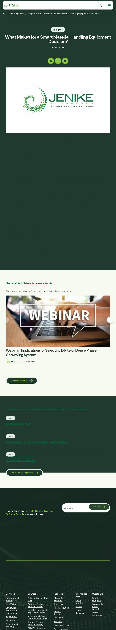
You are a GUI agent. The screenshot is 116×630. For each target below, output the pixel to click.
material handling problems (55, 252)
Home (4, 13)
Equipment (11, 617)
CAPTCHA (66, 516)
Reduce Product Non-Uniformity (36, 624)
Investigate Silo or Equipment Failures (37, 617)
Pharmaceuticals (62, 608)
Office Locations (97, 614)
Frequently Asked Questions (97, 607)
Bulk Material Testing (12, 599)
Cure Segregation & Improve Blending (37, 612)
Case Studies (79, 602)
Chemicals (59, 604)
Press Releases (80, 612)
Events (79, 607)
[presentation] (82, 524)
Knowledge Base (16, 13)
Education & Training (12, 626)
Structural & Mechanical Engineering (12, 611)
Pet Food (58, 618)
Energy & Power (62, 626)
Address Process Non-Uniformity (36, 605)
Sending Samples (96, 599)
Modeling (10, 621)
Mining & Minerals (58, 599)
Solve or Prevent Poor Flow (38, 599)
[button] (6, 368)
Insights (31, 13)
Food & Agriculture (59, 613)
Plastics (58, 622)
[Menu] (109, 5)
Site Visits (11, 604)
